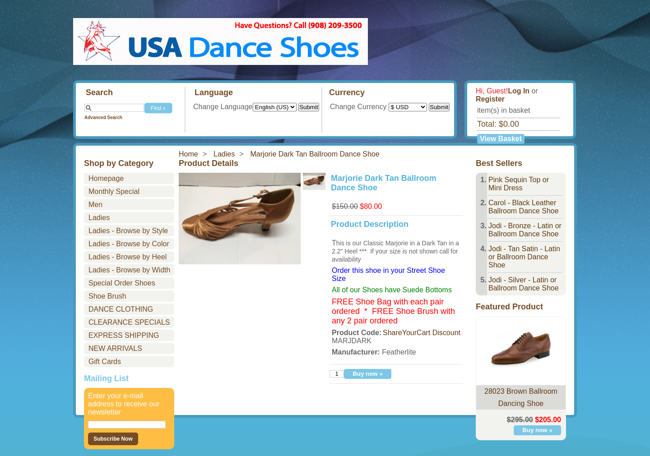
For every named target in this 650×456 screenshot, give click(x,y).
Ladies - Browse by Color (128, 244)
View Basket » (501, 139)
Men (95, 204)
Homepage (106, 178)
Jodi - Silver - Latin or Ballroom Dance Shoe (523, 284)
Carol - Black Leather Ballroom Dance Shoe (523, 207)
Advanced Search (103, 117)
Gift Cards (104, 361)
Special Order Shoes (121, 283)
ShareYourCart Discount (421, 332)
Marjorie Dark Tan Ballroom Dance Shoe (315, 154)
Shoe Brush (107, 296)
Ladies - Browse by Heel (127, 257)
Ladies (224, 154)
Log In (518, 91)
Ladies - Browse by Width (129, 270)
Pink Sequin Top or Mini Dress (518, 184)
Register (490, 99)
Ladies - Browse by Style (128, 231)
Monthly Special (113, 191)
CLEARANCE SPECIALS (129, 322)
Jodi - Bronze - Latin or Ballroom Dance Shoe (525, 230)
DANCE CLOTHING (120, 309)
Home (188, 154)
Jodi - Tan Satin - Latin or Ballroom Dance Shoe (524, 257)
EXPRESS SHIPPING (123, 335)
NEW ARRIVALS (115, 348)
